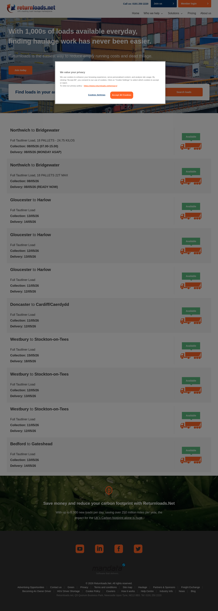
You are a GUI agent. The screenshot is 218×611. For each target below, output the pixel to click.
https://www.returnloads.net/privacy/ (100, 86)
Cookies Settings (96, 95)
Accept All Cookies (121, 95)
